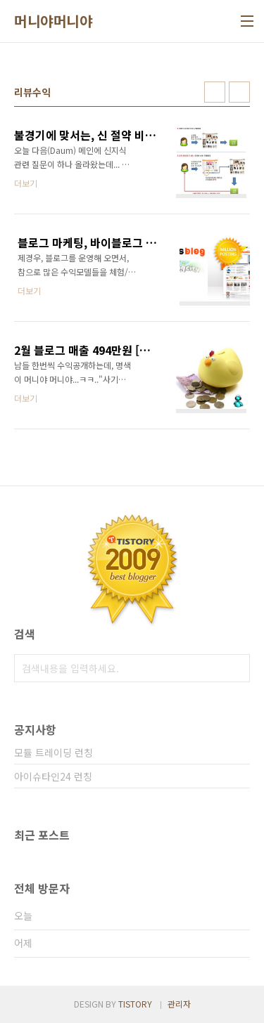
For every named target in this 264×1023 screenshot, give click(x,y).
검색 (235, 668)
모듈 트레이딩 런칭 (53, 752)
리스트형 (239, 92)
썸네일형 (214, 92)
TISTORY (135, 1004)
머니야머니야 (53, 21)
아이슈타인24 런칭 (53, 776)
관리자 (179, 1004)
